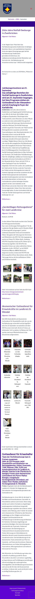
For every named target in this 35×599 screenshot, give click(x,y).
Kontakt (17, 593)
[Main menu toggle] (31, 9)
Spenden (17, 595)
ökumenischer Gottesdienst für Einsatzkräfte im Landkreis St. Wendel (17, 309)
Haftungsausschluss (17, 590)
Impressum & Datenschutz (18, 588)
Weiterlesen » (6, 199)
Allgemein (5, 36)
